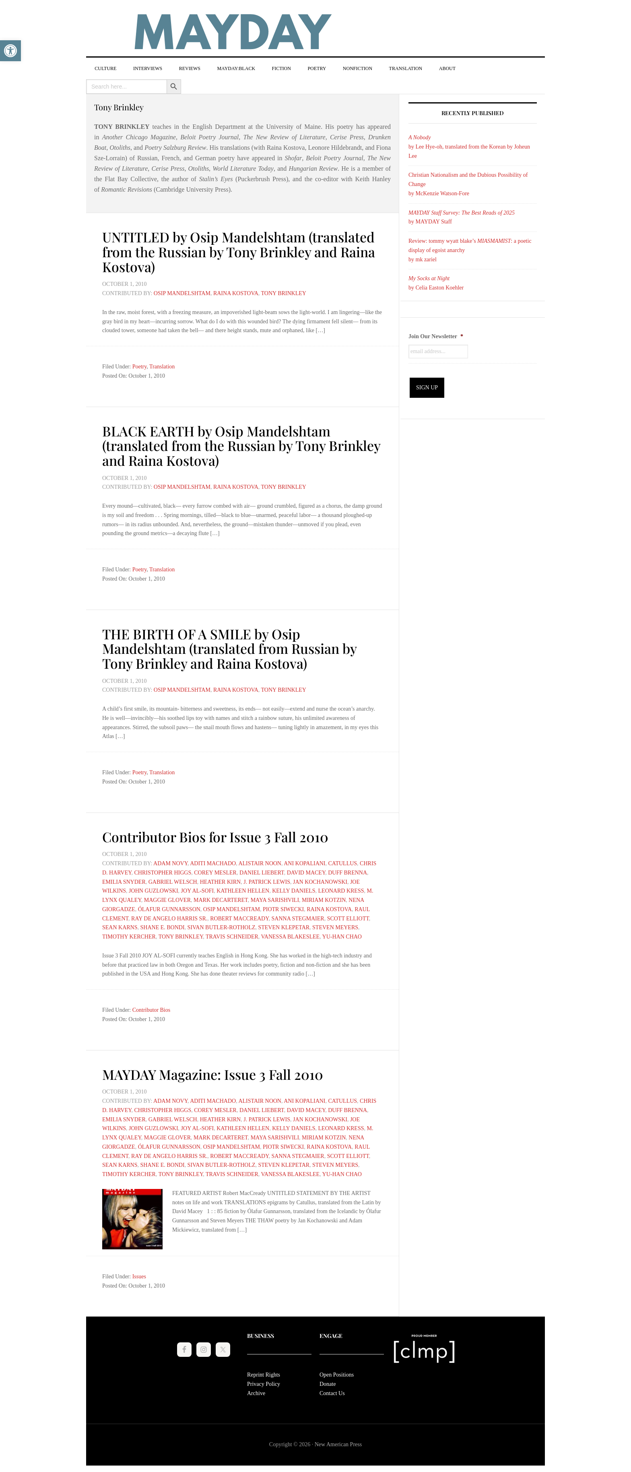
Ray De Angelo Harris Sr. (169, 917)
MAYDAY (315, 32)
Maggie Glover (167, 899)
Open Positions (337, 1373)
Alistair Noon (259, 862)
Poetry (139, 367)
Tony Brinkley (283, 294)
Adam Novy (170, 862)
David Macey (306, 871)
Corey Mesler (215, 871)
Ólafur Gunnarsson (169, 908)
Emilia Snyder (124, 881)
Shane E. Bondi (162, 926)
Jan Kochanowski (320, 881)
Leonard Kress (341, 890)
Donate (328, 1382)
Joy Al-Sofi (197, 890)
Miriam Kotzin (324, 899)
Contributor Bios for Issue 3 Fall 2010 (223, 835)
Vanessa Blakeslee (290, 935)
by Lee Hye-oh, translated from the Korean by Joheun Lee (469, 148)
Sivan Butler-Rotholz (222, 926)
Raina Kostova (235, 294)
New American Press (338, 1443)
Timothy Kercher (129, 935)
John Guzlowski (153, 890)
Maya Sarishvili (275, 899)
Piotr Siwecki (283, 908)
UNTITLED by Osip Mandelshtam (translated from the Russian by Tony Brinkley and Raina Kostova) (222, 252)
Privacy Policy (263, 1382)
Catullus (342, 862)
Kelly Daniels (293, 890)
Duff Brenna (347, 871)
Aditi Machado (213, 862)
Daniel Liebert (261, 871)
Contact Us (332, 1392)
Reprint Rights (263, 1373)
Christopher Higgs (163, 871)
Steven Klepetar (283, 926)
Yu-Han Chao (342, 935)
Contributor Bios (151, 1009)
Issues (139, 1275)
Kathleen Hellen (243, 890)
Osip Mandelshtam (182, 294)
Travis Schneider (232, 935)
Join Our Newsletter (435, 338)
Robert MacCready (239, 917)
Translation (162, 367)
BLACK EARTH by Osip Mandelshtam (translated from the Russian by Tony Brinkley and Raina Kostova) (224, 445)
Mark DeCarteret (221, 899)
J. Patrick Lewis (266, 881)
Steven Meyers (335, 926)
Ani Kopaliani (304, 862)
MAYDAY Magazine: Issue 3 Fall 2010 (220, 1072)
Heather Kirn (220, 881)
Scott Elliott (348, 917)
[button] (10, 50)
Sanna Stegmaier (298, 917)
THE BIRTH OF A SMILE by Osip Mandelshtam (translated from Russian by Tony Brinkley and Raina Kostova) (238, 647)
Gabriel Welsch (172, 881)
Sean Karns (120, 926)
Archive (256, 1392)
